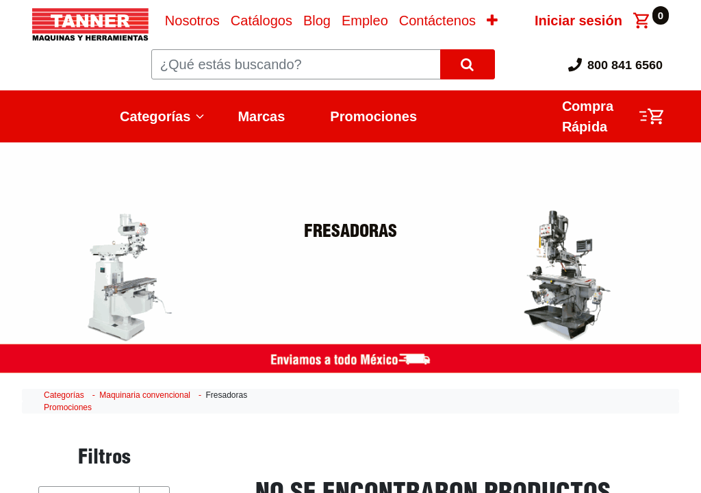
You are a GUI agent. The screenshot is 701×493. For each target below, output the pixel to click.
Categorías (155, 116)
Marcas (261, 116)
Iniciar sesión (578, 20)
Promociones (373, 116)
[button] (492, 20)
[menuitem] (192, 20)
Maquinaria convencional (144, 395)
